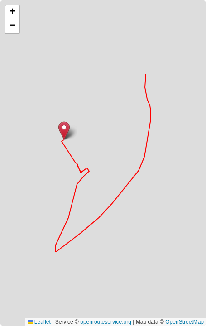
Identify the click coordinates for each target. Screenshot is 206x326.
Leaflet (39, 322)
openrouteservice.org (105, 322)
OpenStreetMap (184, 322)
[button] (64, 130)
